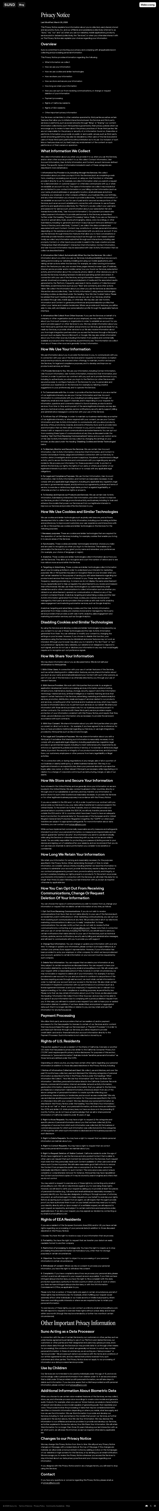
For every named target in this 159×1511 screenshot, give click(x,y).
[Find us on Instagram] (155, 1506)
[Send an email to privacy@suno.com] (77, 824)
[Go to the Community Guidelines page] (55, 1506)
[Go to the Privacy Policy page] (39, 1506)
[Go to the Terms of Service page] (25, 1506)
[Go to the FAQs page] (68, 1506)
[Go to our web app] (147, 4)
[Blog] (21, 4)
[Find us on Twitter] (151, 1506)
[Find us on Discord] (146, 1506)
